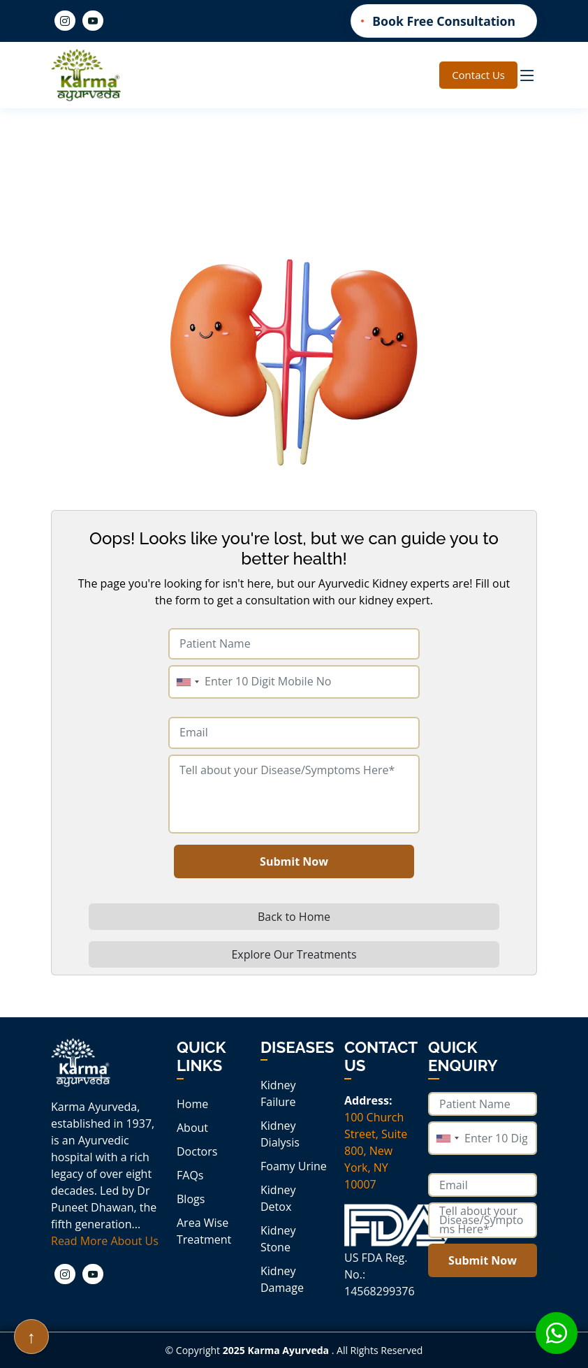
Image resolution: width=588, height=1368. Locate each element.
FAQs (190, 1175)
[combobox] (187, 682)
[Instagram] (64, 20)
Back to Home (294, 916)
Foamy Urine (293, 1166)
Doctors (197, 1151)
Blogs (191, 1199)
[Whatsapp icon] (557, 1333)
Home (192, 1104)
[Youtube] (92, 20)
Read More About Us (105, 1241)
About (192, 1127)
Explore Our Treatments (293, 954)
